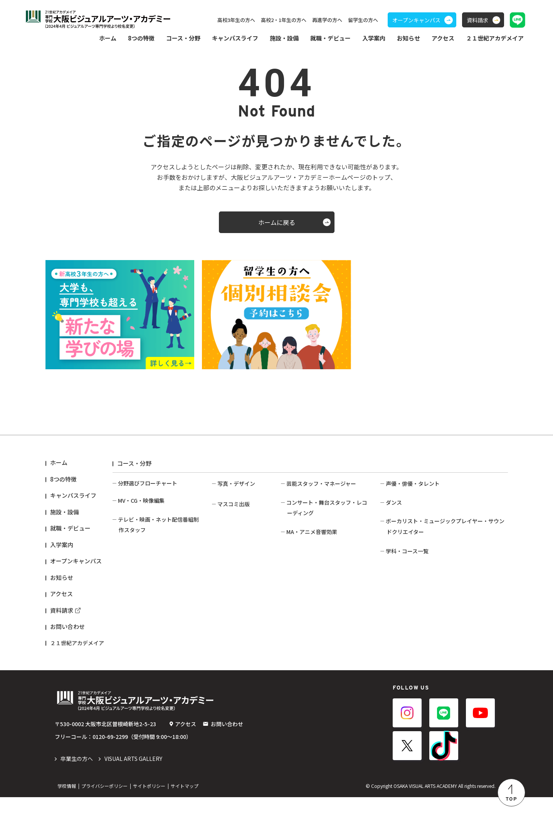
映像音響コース (305, 612)
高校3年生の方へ (236, 20)
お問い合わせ (67, 626)
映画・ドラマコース (142, 587)
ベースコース (401, 634)
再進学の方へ (327, 20)
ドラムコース (402, 645)
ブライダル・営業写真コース (244, 561)
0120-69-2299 (110, 757)
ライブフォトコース (241, 546)
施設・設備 (284, 38)
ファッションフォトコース (241, 519)
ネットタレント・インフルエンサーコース (437, 507)
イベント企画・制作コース (318, 507)
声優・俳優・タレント (413, 483)
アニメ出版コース (238, 648)
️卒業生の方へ (77, 779)
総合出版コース (236, 626)
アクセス (443, 38)
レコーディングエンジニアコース (326, 581)
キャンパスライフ (73, 495)
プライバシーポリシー (104, 806)
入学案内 (61, 545)
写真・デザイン (236, 483)
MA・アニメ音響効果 (311, 599)
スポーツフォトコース (244, 535)
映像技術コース (136, 598)
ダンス (394, 536)
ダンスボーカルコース (412, 560)
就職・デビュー (70, 528)
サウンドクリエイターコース (420, 612)
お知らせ (408, 38)
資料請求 (61, 610)
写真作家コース (236, 576)
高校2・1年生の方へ (283, 20)
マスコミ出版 (233, 613)
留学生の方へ (363, 20)
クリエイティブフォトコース (244, 592)
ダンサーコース (404, 549)
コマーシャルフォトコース (241, 500)
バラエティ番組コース (144, 576)
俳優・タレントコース (412, 518)
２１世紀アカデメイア (77, 643)
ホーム (107, 38)
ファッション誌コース (244, 637)
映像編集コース (136, 524)
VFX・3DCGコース (140, 535)
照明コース (299, 570)
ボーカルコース (404, 601)
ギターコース (402, 623)
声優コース (399, 496)
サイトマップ (184, 806)
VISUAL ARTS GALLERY (133, 779)
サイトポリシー (149, 806)
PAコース (297, 559)
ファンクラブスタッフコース (321, 518)
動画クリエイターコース (147, 513)
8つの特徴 (63, 479)
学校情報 (66, 806)
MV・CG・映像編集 (141, 500)
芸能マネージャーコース (315, 496)
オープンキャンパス (76, 561)
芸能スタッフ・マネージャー (321, 483)
